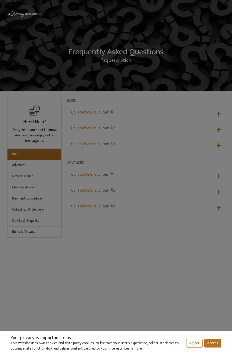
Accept (212, 343)
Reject (194, 343)
